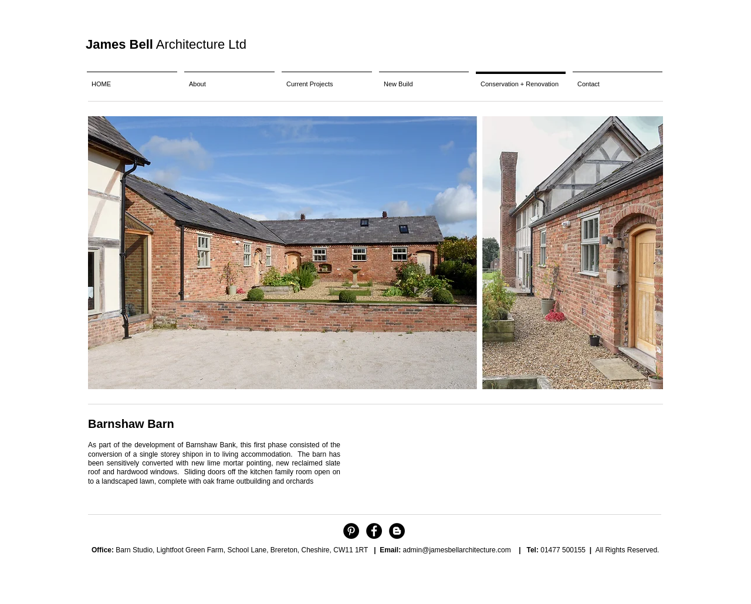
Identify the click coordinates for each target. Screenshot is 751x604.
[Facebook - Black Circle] (374, 531)
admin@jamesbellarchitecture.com (457, 550)
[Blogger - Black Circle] (397, 531)
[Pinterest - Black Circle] (351, 531)
